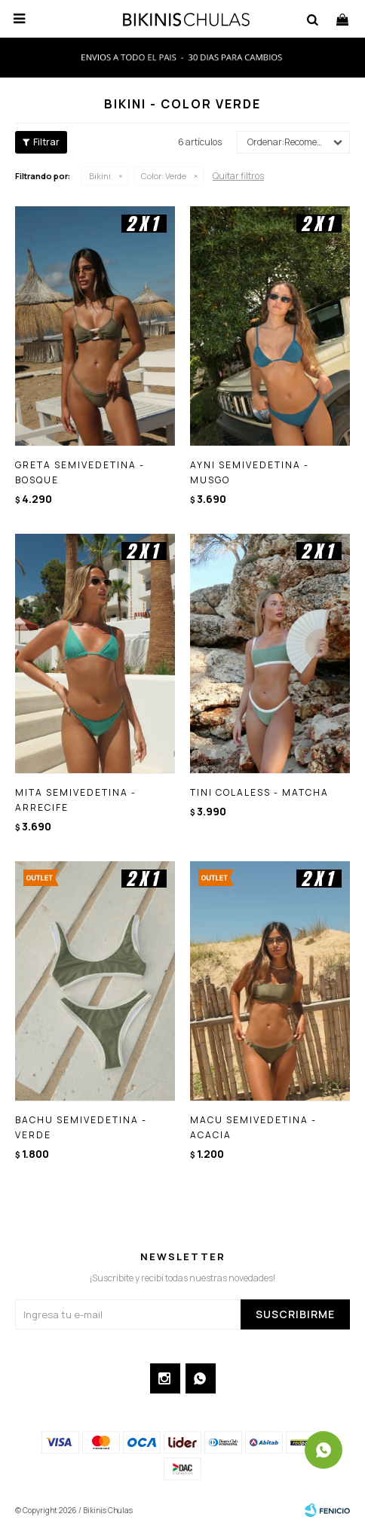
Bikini (100, 175)
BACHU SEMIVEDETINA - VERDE (81, 1127)
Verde (163, 175)
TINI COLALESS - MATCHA (259, 792)
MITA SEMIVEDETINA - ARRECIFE (75, 800)
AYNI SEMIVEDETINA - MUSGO (249, 472)
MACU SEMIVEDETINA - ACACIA (253, 1127)
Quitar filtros (238, 175)
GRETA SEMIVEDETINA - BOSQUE (80, 472)
